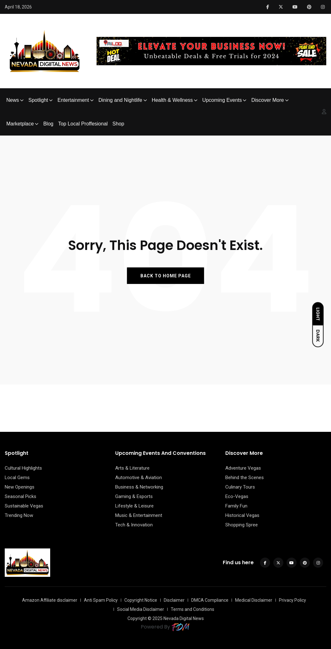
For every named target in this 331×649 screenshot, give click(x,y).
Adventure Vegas (243, 468)
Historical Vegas (242, 515)
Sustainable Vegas (24, 506)
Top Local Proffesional (83, 123)
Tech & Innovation (134, 525)
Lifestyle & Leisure (134, 506)
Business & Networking (139, 487)
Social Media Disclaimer (140, 609)
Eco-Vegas (236, 496)
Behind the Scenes (244, 477)
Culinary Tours (240, 487)
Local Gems (17, 477)
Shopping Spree (241, 525)
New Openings (19, 487)
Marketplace (20, 123)
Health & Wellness (172, 100)
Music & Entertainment (138, 515)
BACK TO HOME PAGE (165, 275)
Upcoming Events (222, 100)
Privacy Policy (292, 600)
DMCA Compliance (209, 600)
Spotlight (38, 100)
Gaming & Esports (134, 496)
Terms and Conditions (192, 609)
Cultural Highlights (23, 468)
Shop (118, 123)
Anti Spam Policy (101, 600)
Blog (48, 123)
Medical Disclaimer (253, 600)
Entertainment (73, 100)
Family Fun (236, 506)
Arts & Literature (132, 468)
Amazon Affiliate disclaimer (49, 600)
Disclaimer (174, 600)
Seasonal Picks (20, 496)
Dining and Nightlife (120, 100)
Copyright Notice (140, 600)
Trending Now (19, 515)
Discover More (267, 100)
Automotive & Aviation (138, 477)
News (12, 100)
